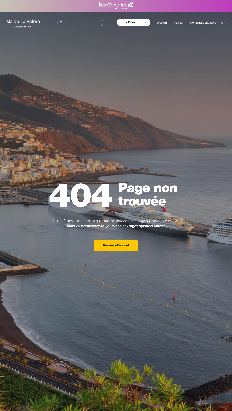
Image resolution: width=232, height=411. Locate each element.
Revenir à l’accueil (116, 245)
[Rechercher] (80, 22)
